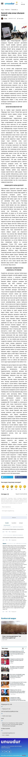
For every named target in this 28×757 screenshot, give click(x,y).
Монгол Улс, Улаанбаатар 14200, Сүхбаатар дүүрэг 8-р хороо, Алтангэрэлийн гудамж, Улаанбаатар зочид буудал (13, 724)
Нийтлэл (7, 9)
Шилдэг (21, 523)
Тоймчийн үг (14, 9)
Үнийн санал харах (6, 716)
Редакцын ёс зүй (6, 708)
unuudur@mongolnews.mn (8, 733)
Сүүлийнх (14, 523)
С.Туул (5, 18)
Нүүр (2, 9)
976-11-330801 (5, 735)
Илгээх (14, 517)
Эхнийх (7, 523)
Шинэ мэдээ (5, 648)
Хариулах (14, 531)
